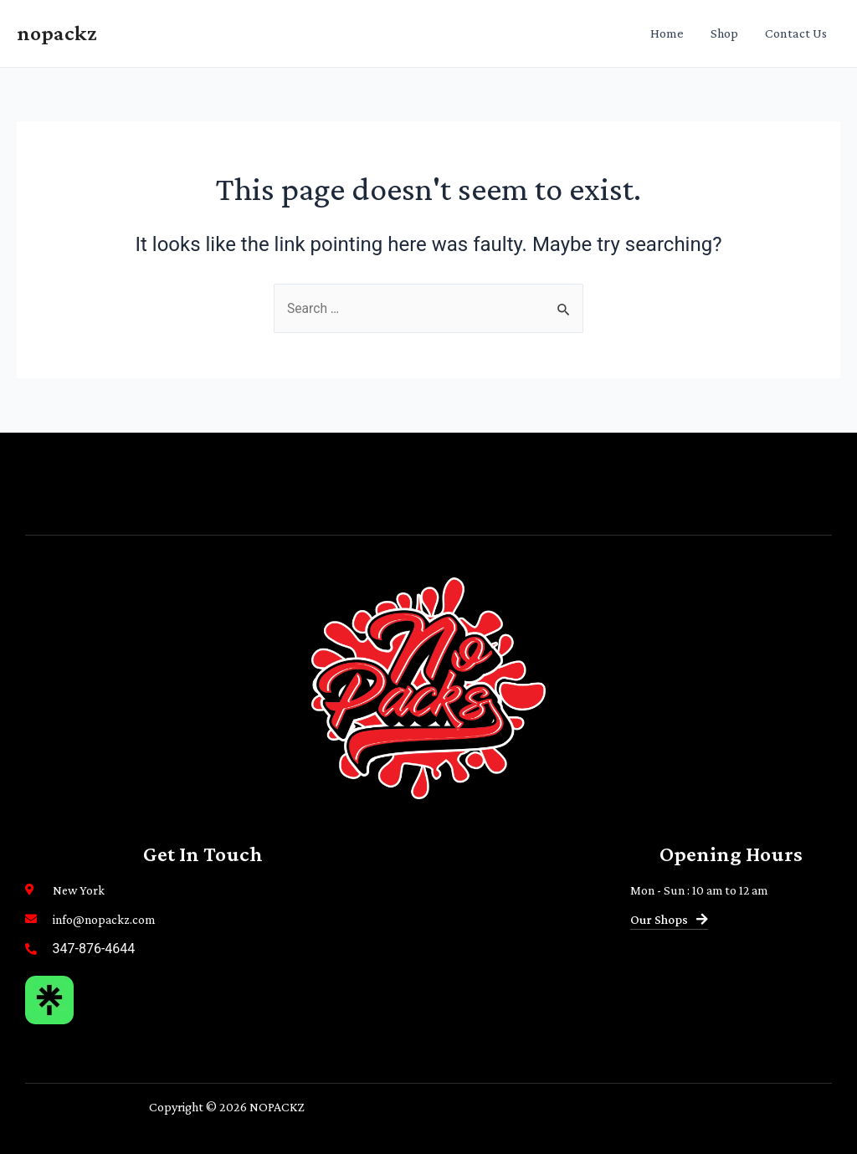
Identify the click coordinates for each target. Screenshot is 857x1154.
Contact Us (796, 33)
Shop (724, 33)
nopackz (57, 33)
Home (667, 33)
